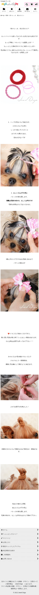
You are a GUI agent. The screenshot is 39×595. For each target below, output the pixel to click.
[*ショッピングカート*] (31, 4)
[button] (27, 4)
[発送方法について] (36, 4)
